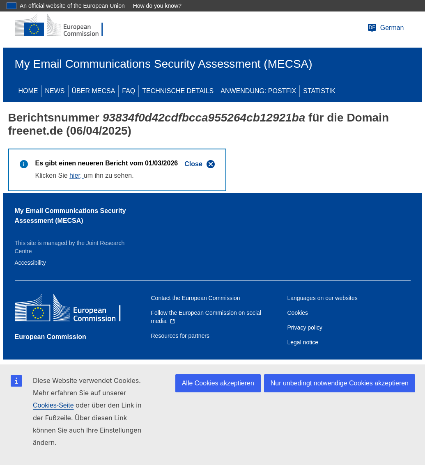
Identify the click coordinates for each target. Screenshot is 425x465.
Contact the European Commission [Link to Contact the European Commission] (195, 298)
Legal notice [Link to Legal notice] (303, 342)
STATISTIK (319, 90)
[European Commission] (64, 25)
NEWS (55, 90)
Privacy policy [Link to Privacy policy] (305, 327)
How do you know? (157, 5)
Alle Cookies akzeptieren (218, 383)
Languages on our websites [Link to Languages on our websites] (322, 298)
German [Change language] (385, 28)
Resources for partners (180, 335)
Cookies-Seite (53, 405)
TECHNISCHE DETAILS (178, 90)
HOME (28, 90)
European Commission (50, 336)
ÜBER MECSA (93, 90)
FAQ (128, 90)
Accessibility (30, 262)
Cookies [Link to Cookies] (297, 312)
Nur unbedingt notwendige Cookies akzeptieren (340, 383)
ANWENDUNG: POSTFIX (258, 90)
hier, (76, 175)
